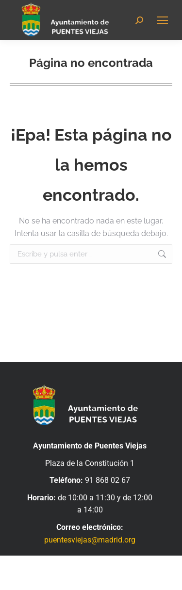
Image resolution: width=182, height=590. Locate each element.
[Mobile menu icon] (162, 20)
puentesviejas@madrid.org (89, 539)
